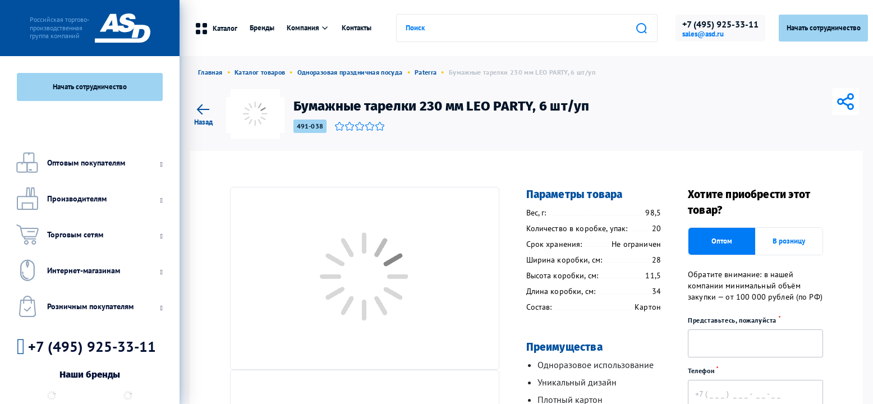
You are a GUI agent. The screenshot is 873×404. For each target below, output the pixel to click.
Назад (203, 113)
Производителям (88, 198)
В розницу (789, 241)
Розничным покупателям (88, 306)
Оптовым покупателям (88, 163)
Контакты (356, 28)
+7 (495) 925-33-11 (720, 24)
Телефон (706, 370)
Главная (210, 72)
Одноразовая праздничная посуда (350, 72)
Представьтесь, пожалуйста (738, 320)
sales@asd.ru (703, 34)
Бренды (262, 28)
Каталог (216, 28)
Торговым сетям (88, 234)
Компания (308, 28)
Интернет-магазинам (88, 270)
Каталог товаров (260, 72)
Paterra (426, 72)
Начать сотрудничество (90, 86)
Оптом (721, 241)
